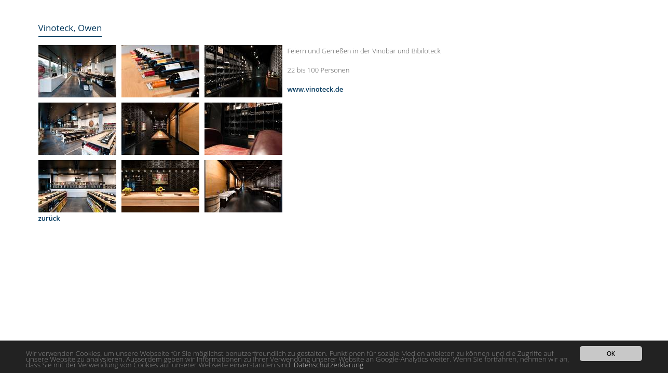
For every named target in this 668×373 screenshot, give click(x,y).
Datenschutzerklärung (329, 365)
